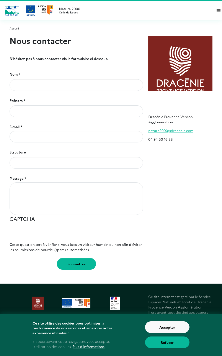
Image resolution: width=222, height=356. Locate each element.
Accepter (167, 329)
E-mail (15, 126)
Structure (18, 152)
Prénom (16, 100)
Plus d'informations (88, 348)
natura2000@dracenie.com (170, 130)
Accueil (14, 28)
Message (16, 178)
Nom (14, 74)
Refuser (167, 344)
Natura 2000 (134, 10)
